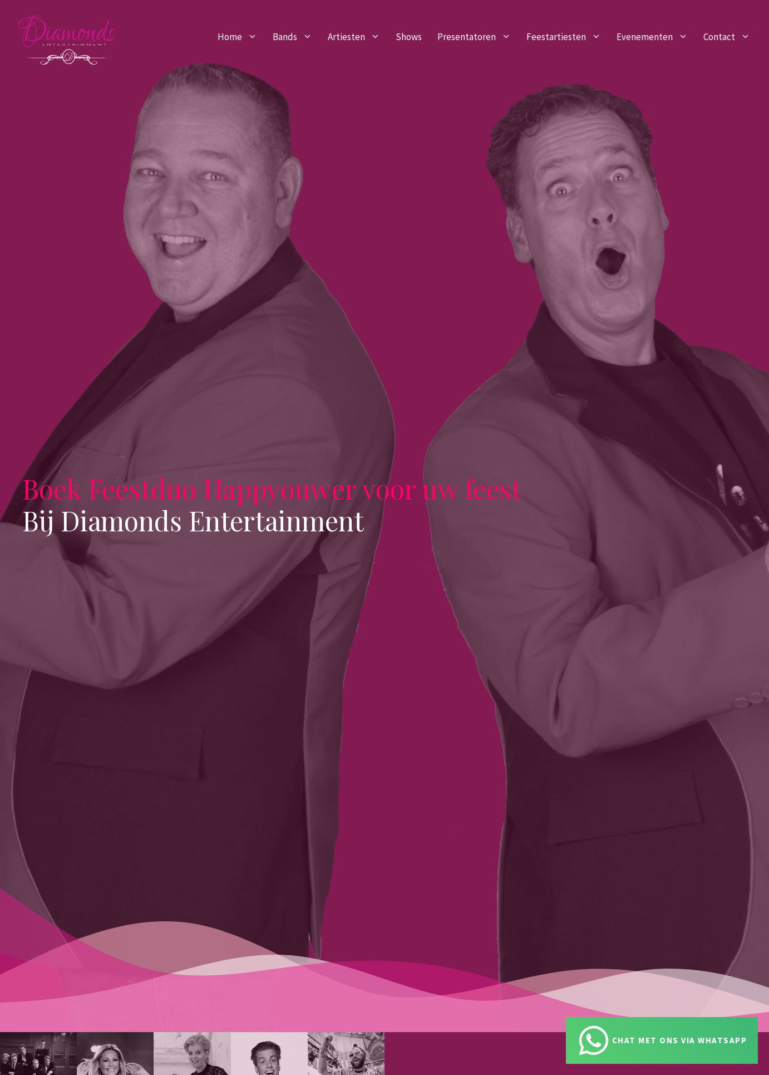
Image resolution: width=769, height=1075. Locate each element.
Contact (730, 36)
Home (241, 36)
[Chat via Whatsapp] (662, 1040)
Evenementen (656, 36)
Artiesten (358, 36)
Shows (409, 37)
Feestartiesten (567, 36)
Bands (296, 36)
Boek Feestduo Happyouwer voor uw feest (271, 488)
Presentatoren (478, 36)
